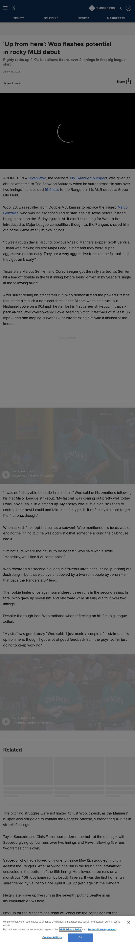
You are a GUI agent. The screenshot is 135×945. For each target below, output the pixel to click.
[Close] (128, 922)
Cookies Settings (52, 937)
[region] (67, 930)
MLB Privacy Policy (70, 929)
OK (80, 937)
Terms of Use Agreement (102, 929)
